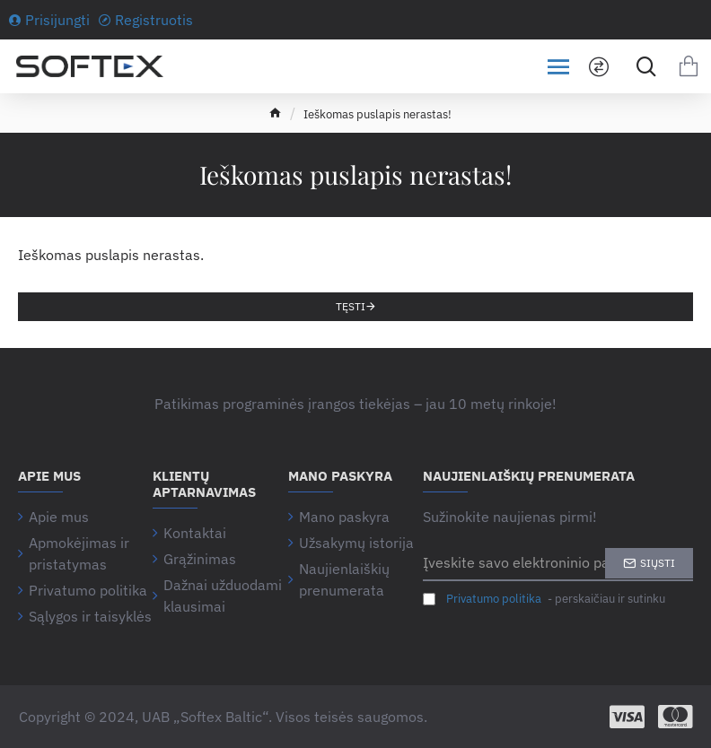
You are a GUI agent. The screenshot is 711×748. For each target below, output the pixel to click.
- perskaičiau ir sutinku (544, 599)
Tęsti (350, 306)
